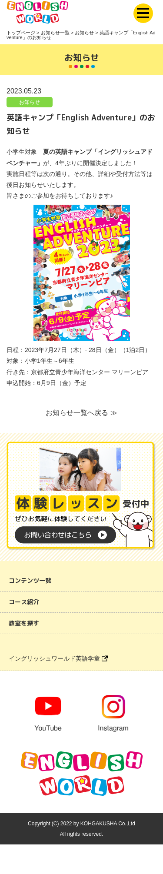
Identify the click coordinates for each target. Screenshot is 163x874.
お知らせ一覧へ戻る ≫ (81, 412)
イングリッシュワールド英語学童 (58, 658)
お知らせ (29, 102)
